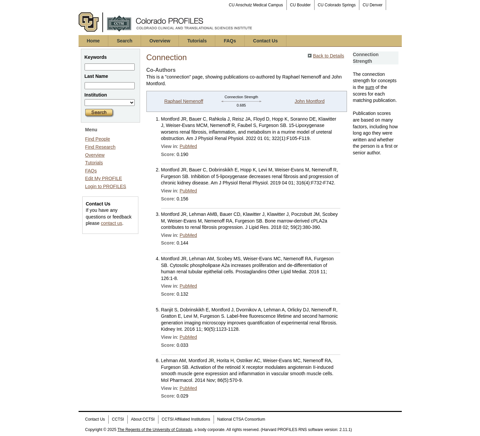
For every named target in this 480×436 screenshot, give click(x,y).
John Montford (310, 101)
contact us (111, 223)
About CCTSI (143, 419)
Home (93, 40)
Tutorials (197, 40)
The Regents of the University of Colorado (154, 429)
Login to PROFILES (105, 186)
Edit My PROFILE (103, 178)
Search (124, 40)
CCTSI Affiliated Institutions (186, 419)
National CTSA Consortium (241, 419)
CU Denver (372, 5)
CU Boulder (300, 5)
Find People (97, 139)
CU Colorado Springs (337, 5)
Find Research (100, 147)
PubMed (188, 146)
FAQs (230, 40)
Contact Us (265, 40)
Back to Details (328, 55)
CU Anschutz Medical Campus (256, 5)
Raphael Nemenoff (183, 101)
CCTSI (118, 419)
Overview (159, 40)
